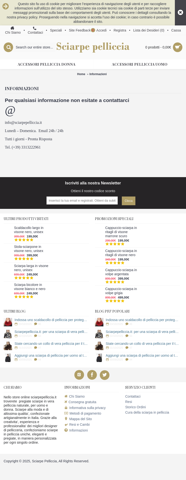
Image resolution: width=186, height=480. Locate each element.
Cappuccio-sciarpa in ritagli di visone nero (121, 253)
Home (81, 74)
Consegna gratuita (80, 402)
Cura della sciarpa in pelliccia (147, 412)
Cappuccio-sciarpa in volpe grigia (121, 291)
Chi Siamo (74, 396)
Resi (128, 402)
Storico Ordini (135, 407)
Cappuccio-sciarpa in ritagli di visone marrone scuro (121, 232)
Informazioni (98, 74)
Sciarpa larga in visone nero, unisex (31, 268)
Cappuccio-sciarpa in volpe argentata (121, 272)
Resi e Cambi (77, 424)
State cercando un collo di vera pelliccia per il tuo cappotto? (52, 344)
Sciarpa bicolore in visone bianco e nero (29, 287)
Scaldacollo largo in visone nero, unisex (28, 230)
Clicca (129, 201)
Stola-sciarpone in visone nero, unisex (28, 249)
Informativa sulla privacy (85, 408)
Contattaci (132, 396)
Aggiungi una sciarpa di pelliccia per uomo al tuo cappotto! (52, 355)
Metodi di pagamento (82, 413)
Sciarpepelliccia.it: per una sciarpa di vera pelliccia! (52, 332)
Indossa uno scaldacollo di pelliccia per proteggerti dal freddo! (52, 320)
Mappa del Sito (78, 419)
